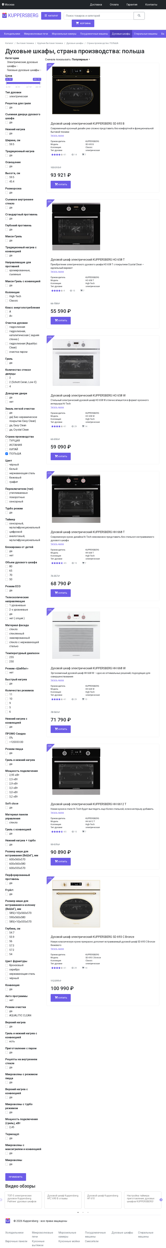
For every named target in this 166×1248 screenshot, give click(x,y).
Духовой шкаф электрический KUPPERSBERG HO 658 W (88, 395)
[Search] (99, 16)
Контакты (151, 4)
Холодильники (12, 33)
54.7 (11, 932)
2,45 (11, 1127)
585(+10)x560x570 (20, 913)
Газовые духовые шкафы (23, 70)
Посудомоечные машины (94, 33)
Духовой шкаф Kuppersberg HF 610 (102, 1197)
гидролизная (17, 326)
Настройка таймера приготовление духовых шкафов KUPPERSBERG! (140, 1198)
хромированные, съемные (19, 272)
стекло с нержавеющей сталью (24, 644)
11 (10, 694)
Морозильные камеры (64, 33)
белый (13, 468)
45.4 (11, 181)
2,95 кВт (14, 775)
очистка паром (18, 351)
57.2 (11, 949)
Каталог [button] (51, 15)
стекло (13, 629)
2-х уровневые (18, 609)
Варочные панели (16, 1241)
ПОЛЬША (15, 453)
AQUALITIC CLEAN (20, 1015)
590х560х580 (17, 917)
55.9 (11, 936)
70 (10, 575)
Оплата (114, 4)
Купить (60, 184)
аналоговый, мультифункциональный (24, 538)
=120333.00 (16, 742)
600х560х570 (17, 859)
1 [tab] (78, 1212)
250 (11, 661)
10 (10, 698)
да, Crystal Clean (19, 429)
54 (10, 954)
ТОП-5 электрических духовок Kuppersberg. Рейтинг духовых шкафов (21, 1198)
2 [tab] (83, 1212)
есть (12, 1041)
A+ (10, 315)
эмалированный (19, 637)
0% (11, 737)
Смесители (91, 1241)
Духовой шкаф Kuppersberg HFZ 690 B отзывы (62, 1197)
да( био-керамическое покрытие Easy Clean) (23, 419)
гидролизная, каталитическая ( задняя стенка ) (24, 335)
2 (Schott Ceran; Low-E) (23, 382)
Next (161, 1200)
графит (13, 481)
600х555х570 (17, 868)
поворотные (17, 497)
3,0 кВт (13, 792)
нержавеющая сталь (22, 473)
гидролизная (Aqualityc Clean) (23, 345)
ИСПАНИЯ (15, 445)
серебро (14, 969)
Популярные (80, 59)
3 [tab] (88, 1212)
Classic (13, 300)
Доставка (96, 4)
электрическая (18, 96)
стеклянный (16, 633)
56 (10, 941)
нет (11, 401)
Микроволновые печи (36, 33)
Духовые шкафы (121, 33)
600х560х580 (17, 863)
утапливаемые (18, 492)
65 (10, 570)
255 (11, 657)
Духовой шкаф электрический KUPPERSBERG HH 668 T (88, 532)
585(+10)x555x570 (20, 921)
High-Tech (15, 296)
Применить (16, 1177)
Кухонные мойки (69, 1241)
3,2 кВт (13, 796)
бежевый (15, 477)
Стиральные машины (145, 33)
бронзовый (16, 965)
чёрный (14, 464)
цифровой (15, 531)
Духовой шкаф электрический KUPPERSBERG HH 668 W (88, 668)
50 (10, 579)
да (10, 107)
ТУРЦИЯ (14, 440)
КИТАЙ (13, 449)
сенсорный (16, 501)
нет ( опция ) (17, 618)
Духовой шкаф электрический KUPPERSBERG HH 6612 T (88, 804)
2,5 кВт (13, 779)
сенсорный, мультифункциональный (24, 525)
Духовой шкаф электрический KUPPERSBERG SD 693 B (87, 123)
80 (10, 566)
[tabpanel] (23, 1200)
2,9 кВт (13, 783)
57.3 (11, 945)
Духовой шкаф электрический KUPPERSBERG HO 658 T (88, 259)
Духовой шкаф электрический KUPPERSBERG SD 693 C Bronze (92, 936)
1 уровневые (17, 605)
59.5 (11, 144)
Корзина (83, 23)
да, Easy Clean (17, 425)
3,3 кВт (13, 787)
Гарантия (131, 4)
